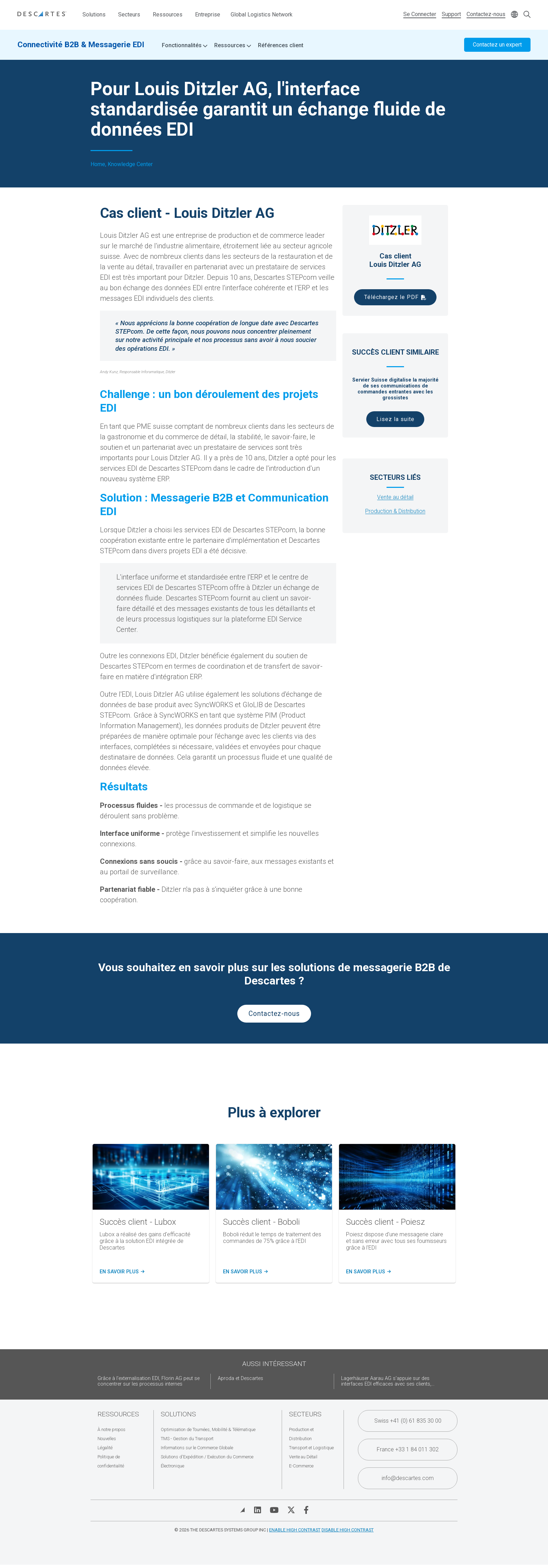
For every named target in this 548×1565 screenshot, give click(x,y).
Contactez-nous (486, 14)
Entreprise (207, 14)
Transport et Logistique (311, 1447)
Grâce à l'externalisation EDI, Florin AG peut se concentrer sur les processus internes (149, 1381)
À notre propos (111, 1429)
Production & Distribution (395, 511)
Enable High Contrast (294, 1529)
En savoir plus (121, 1272)
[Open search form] (527, 15)
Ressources (167, 14)
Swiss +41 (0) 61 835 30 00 (407, 1420)
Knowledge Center (130, 164)
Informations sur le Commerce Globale (197, 1447)
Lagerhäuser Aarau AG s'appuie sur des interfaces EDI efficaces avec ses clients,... (387, 1381)
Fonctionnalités (184, 45)
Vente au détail (395, 497)
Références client (280, 45)
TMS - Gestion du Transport (187, 1438)
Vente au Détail (303, 1456)
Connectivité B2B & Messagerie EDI (80, 44)
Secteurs (129, 14)
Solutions (94, 14)
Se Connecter (419, 14)
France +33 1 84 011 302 (408, 1449)
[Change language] (514, 15)
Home (98, 164)
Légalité (105, 1447)
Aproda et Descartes (240, 1378)
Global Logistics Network (262, 14)
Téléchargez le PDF (391, 297)
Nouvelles (107, 1438)
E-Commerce (301, 1465)
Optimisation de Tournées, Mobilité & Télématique (208, 1429)
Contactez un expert (497, 44)
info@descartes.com (408, 1478)
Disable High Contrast (348, 1529)
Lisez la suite (395, 419)
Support (451, 14)
